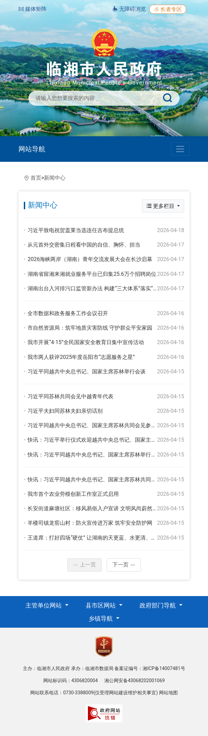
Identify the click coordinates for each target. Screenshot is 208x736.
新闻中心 (54, 178)
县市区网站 (101, 605)
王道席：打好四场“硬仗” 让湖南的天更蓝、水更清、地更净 (97, 538)
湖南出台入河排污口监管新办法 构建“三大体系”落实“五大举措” (102, 288)
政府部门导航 (158, 605)
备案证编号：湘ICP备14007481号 (149, 668)
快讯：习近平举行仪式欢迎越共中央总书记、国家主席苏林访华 (103, 440)
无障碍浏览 (129, 9)
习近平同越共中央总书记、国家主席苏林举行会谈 (87, 371)
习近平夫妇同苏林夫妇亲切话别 (65, 411)
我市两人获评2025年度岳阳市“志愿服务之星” (81, 357)
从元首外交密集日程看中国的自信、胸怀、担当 (84, 245)
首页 (36, 178)
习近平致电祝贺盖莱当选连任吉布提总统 (76, 230)
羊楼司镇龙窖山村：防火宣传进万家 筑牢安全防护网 (90, 523)
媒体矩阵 (32, 9)
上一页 (84, 564)
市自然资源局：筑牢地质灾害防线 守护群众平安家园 (90, 328)
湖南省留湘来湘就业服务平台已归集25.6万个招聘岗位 (92, 274)
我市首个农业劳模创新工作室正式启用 (73, 494)
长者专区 (168, 9)
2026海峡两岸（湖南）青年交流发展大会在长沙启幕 (90, 259)
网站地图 (168, 692)
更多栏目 (161, 206)
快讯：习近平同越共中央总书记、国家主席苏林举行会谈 (95, 454)
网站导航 (31, 149)
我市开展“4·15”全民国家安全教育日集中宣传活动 (86, 342)
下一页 (123, 564)
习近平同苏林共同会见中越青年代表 (70, 396)
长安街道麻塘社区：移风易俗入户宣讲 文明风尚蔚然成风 (95, 508)
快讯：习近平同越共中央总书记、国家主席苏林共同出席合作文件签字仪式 (116, 479)
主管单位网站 (44, 605)
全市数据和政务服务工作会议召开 (68, 313)
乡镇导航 (101, 618)
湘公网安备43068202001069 (134, 680)
